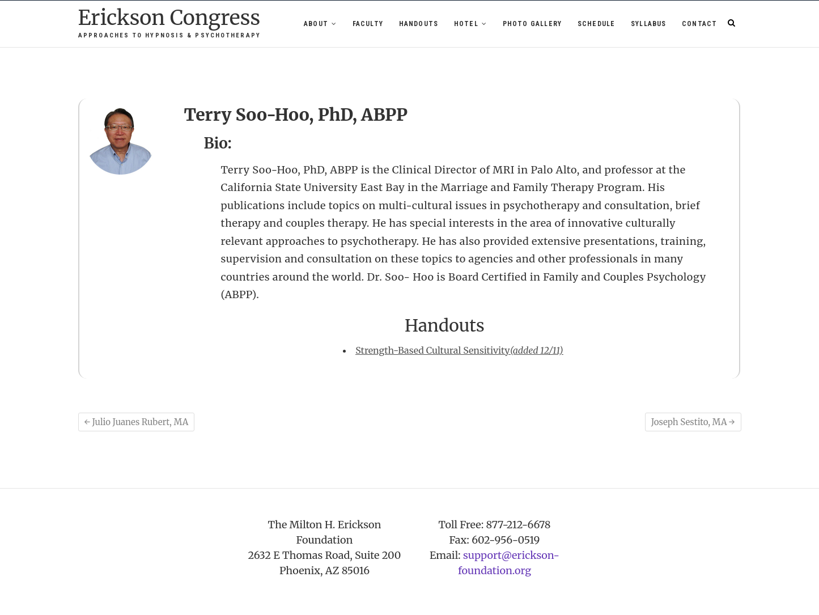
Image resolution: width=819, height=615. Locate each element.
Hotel (466, 24)
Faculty (368, 24)
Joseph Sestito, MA (693, 422)
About (316, 24)
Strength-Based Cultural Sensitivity (459, 350)
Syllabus (649, 24)
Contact (699, 24)
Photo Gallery (532, 24)
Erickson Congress (169, 18)
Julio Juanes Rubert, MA (136, 422)
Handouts (419, 24)
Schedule (597, 24)
